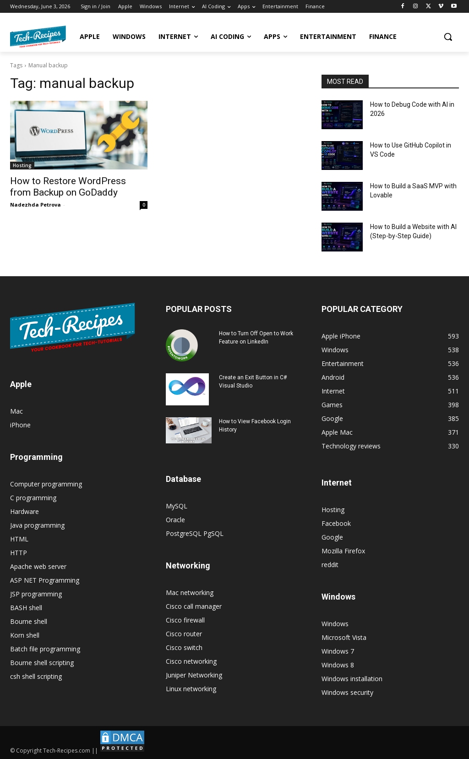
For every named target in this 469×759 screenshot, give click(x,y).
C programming (33, 497)
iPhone (20, 424)
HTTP (18, 552)
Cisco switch (184, 647)
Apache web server (38, 566)
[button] (448, 37)
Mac (16, 411)
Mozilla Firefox (343, 550)
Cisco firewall (185, 620)
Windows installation (352, 678)
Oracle (175, 519)
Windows (335, 623)
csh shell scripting (36, 676)
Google (332, 537)
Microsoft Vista (344, 637)
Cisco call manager (194, 606)
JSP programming (36, 594)
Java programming (37, 525)
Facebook (336, 523)
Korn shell (24, 635)
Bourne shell (28, 621)
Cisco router (184, 633)
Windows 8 (338, 665)
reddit (330, 564)
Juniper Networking (194, 675)
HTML (19, 539)
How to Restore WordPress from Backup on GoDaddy (68, 186)
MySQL (176, 506)
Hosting (22, 165)
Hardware (24, 511)
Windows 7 (338, 651)
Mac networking (189, 592)
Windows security (347, 692)
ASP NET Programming (44, 580)
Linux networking (191, 688)
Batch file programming (45, 648)
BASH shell (26, 607)
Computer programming (46, 484)
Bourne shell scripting (42, 662)
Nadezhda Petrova (35, 204)
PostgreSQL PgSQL (195, 533)
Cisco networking (191, 661)
